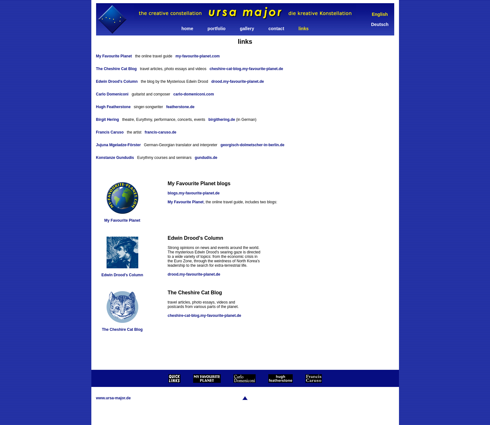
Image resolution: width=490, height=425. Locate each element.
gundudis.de (206, 157)
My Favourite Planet (114, 56)
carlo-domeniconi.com (193, 94)
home (187, 28)
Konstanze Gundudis (115, 157)
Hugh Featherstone (113, 107)
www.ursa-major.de (113, 398)
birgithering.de (221, 119)
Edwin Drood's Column (117, 81)
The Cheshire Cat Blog (116, 69)
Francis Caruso (110, 132)
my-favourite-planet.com (197, 56)
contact (276, 28)
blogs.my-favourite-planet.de (194, 193)
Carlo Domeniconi (112, 94)
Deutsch (380, 24)
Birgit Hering (107, 119)
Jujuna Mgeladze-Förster (118, 145)
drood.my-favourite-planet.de (237, 81)
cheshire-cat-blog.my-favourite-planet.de (246, 69)
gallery (247, 28)
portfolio (216, 28)
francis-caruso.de (160, 132)
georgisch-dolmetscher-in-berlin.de (252, 145)
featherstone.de (180, 107)
